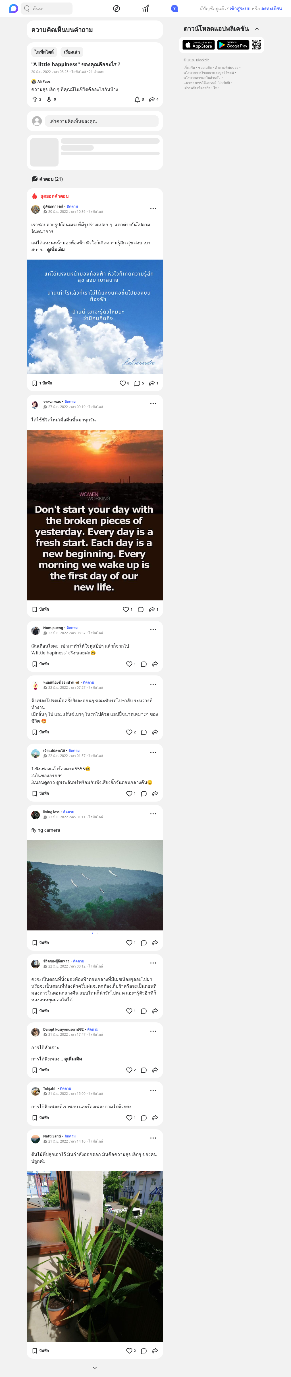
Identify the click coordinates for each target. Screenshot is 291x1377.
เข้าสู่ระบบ (240, 8)
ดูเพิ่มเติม (56, 249)
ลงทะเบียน (271, 8)
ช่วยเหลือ (205, 67)
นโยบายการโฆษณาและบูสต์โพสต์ (209, 72)
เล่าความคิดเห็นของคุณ (73, 121)
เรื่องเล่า (72, 52)
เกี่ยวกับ (189, 67)
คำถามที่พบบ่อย (226, 67)
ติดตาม (72, 206)
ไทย (216, 88)
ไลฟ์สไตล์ (44, 52)
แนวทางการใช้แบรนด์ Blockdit (207, 82)
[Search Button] (26, 8)
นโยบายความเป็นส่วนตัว (202, 77)
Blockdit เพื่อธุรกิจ (197, 88)
